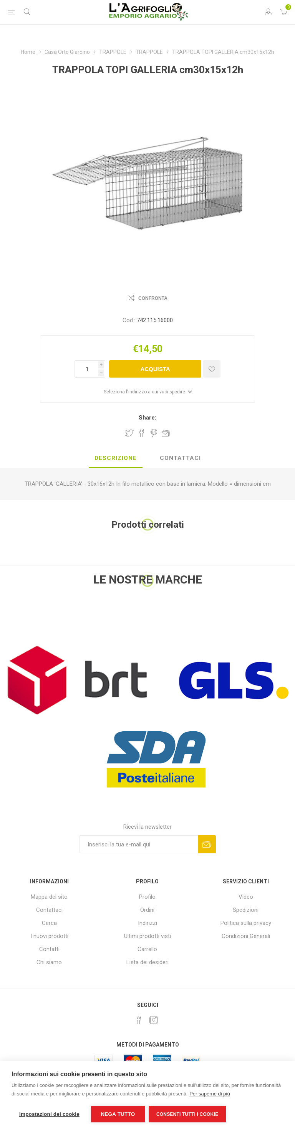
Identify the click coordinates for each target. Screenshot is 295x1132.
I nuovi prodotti (49, 936)
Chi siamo (49, 962)
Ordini (147, 909)
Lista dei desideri (147, 962)
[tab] (116, 458)
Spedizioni (246, 909)
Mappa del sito (49, 896)
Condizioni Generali (246, 936)
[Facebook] (139, 1020)
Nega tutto (118, 1114)
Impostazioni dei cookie (49, 1114)
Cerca (49, 923)
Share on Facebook (142, 433)
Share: (147, 417)
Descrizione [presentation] (115, 458)
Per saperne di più (209, 1094)
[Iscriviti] (139, 844)
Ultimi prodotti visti (147, 936)
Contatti (49, 949)
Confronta (152, 298)
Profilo (147, 896)
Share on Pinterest (154, 433)
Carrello (147, 949)
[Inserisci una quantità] (86, 369)
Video (246, 896)
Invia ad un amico (166, 433)
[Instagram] (154, 1020)
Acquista (155, 369)
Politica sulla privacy (245, 923)
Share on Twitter (129, 433)
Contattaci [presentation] (180, 458)
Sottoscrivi (207, 844)
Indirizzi (147, 923)
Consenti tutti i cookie (187, 1114)
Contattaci (49, 909)
